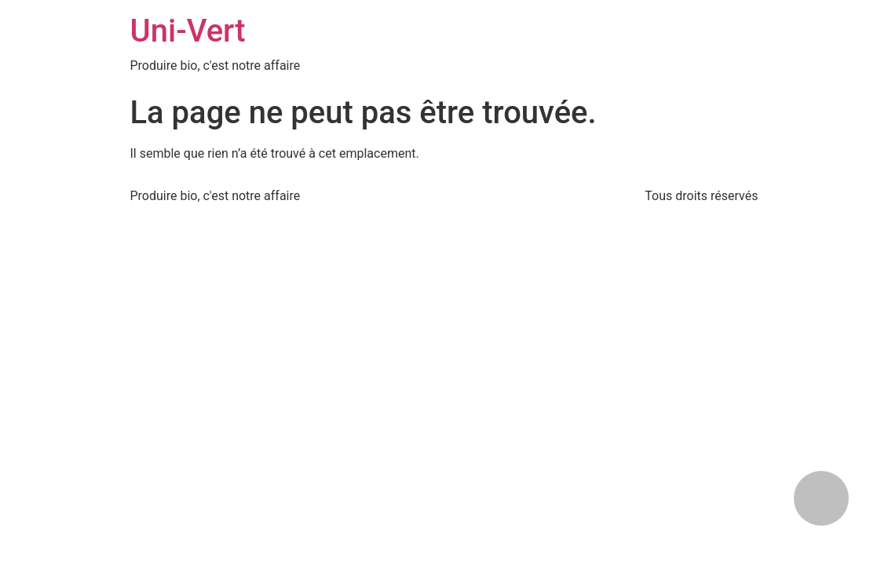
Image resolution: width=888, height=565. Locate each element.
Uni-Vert (188, 31)
